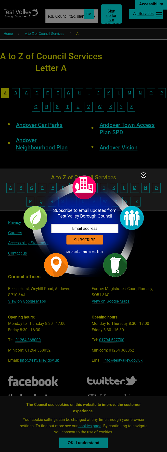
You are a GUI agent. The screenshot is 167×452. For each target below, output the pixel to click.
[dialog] (83, 226)
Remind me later (92, 252)
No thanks (73, 252)
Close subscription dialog (143, 175)
